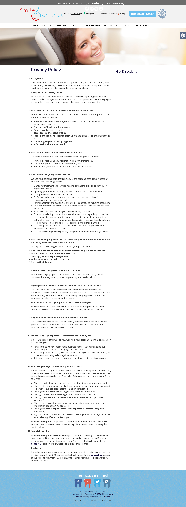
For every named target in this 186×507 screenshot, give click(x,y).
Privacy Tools (95, 496)
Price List (114, 25)
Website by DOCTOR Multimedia (99, 494)
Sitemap (106, 496)
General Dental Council (98, 491)
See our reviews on (113, 14)
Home (35, 25)
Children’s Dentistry (96, 25)
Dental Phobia (142, 25)
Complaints (83, 491)
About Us (47, 25)
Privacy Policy (82, 496)
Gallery (77, 25)
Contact (127, 25)
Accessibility (78, 494)
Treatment (63, 25)
